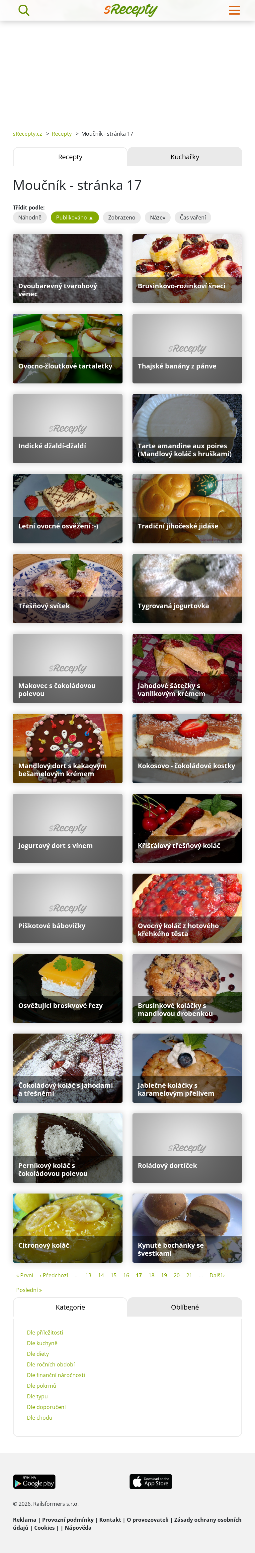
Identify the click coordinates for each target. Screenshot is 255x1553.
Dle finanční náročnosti (56, 1375)
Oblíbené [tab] (185, 1307)
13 (88, 1275)
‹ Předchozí (54, 1275)
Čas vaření (193, 217)
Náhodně (30, 217)
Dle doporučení (46, 1407)
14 (101, 1275)
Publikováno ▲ (75, 217)
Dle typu (37, 1396)
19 (164, 1275)
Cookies (44, 1527)
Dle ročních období (51, 1364)
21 (189, 1275)
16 (126, 1275)
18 (151, 1275)
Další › (217, 1275)
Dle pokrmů (41, 1385)
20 (177, 1275)
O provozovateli (148, 1519)
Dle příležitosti (45, 1332)
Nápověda (78, 1527)
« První (24, 1275)
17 (139, 1275)
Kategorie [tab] (70, 1307)
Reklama (25, 1519)
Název (157, 217)
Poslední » (29, 1290)
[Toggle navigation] (234, 10)
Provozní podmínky (68, 1519)
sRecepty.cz (27, 133)
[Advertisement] (127, 70)
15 (114, 1275)
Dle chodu (39, 1417)
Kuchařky (185, 156)
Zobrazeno (121, 217)
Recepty (62, 133)
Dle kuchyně (42, 1343)
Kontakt (110, 1519)
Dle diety (38, 1353)
